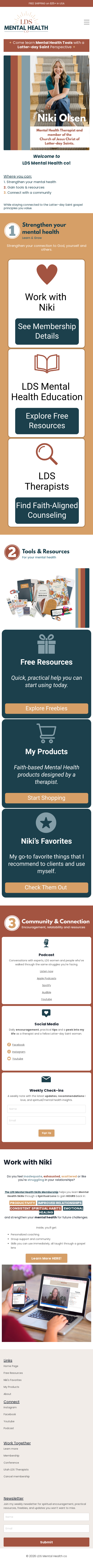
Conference (11, 1462)
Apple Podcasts (46, 978)
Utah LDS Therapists (16, 1469)
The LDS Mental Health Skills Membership (31, 1192)
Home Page (11, 1366)
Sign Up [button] (46, 1132)
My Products (11, 1387)
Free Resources (13, 1373)
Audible (46, 992)
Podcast (9, 1428)
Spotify (46, 985)
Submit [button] (46, 1542)
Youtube (46, 999)
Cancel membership (17, 1476)
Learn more (11, 1449)
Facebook (10, 1414)
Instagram (10, 1407)
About (7, 1394)
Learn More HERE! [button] (46, 1258)
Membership (11, 1455)
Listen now (46, 971)
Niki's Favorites (13, 1380)
